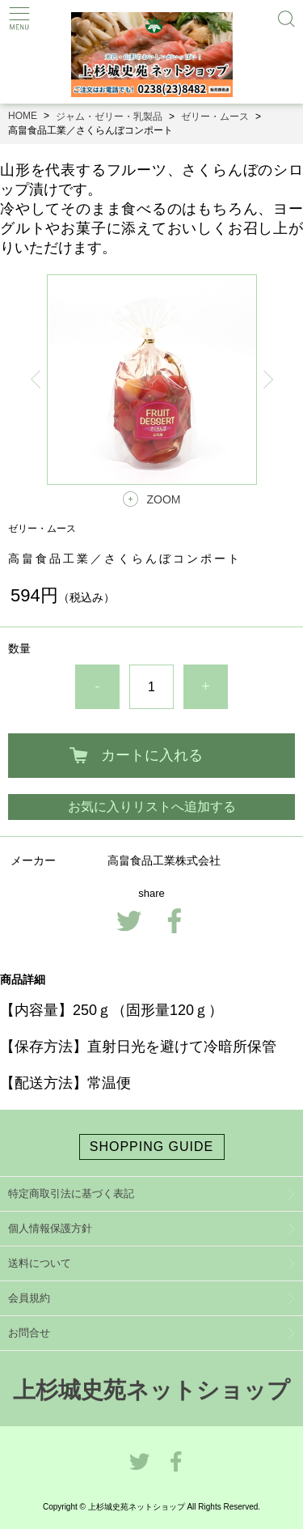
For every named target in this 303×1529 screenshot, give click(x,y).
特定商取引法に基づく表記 (71, 1193)
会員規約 (29, 1298)
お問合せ (29, 1333)
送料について (39, 1263)
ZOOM (164, 499)
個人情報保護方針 (50, 1228)
